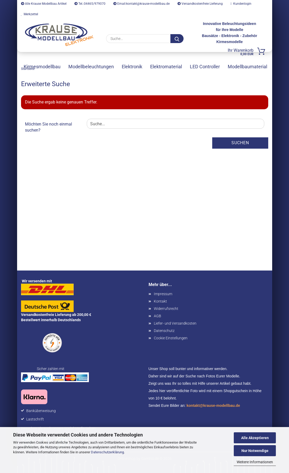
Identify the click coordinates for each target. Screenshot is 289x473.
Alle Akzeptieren (255, 438)
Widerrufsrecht (166, 308)
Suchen (240, 142)
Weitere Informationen (255, 462)
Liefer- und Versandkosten (175, 323)
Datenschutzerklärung (107, 452)
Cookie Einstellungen (170, 338)
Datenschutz (164, 331)
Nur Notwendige (254, 451)
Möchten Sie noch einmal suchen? (48, 127)
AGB (157, 316)
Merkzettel (29, 14)
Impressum (163, 294)
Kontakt (160, 301)
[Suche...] (177, 38)
